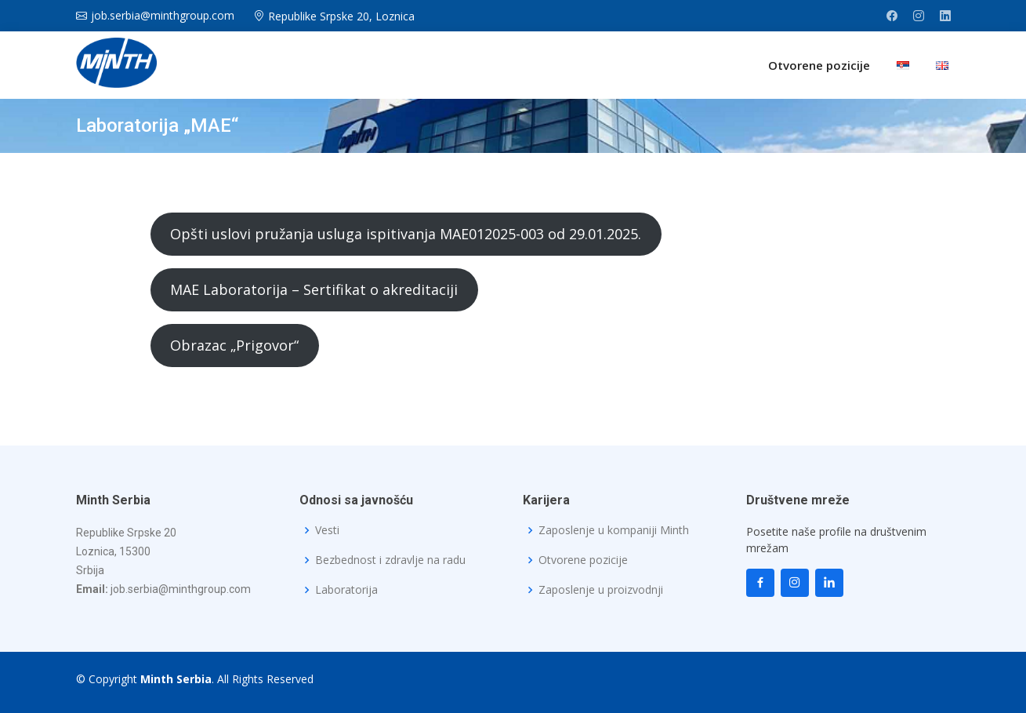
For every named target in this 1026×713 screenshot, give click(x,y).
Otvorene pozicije (819, 65)
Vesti (327, 530)
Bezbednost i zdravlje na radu (390, 560)
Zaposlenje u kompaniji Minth (613, 530)
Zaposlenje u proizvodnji (600, 589)
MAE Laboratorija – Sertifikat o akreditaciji (314, 289)
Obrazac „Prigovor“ (234, 345)
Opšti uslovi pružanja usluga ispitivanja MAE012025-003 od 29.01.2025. (405, 233)
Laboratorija (346, 589)
